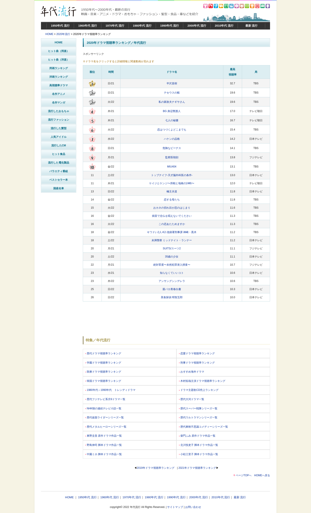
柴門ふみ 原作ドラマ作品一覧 (197, 435)
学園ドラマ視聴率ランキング (103, 362)
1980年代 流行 (142, 25)
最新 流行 (251, 25)
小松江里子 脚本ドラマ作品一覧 (198, 454)
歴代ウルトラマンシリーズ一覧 (198, 417)
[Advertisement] (58, 261)
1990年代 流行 (169, 25)
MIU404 (171, 166)
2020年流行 (63, 34)
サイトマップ (175, 507)
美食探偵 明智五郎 (172, 297)
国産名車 (58, 188)
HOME (49, 34)
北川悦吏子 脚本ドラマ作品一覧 (198, 445)
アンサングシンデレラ (172, 281)
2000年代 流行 (196, 25)
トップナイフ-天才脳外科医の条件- (172, 175)
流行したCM (58, 145)
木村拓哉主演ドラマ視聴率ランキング (202, 380)
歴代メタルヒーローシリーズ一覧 (105, 426)
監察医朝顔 (171, 157)
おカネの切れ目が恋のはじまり (171, 207)
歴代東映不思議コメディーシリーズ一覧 (203, 426)
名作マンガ (58, 102)
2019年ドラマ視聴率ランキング (155, 467)
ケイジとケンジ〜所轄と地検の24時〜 (171, 183)
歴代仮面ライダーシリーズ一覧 (104, 417)
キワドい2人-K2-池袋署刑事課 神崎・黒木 (171, 232)
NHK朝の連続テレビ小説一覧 (103, 408)
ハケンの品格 (172, 138)
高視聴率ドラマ (58, 85)
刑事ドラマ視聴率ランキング (197, 362)
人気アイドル (59, 136)
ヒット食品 (58, 154)
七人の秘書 (171, 120)
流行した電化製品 (58, 162)
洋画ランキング (58, 76)
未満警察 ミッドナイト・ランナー (172, 240)
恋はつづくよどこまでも (171, 129)
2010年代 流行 (224, 25)
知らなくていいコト (172, 272)
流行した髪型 (59, 128)
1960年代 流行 (87, 25)
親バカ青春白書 (172, 289)
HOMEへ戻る (262, 475)
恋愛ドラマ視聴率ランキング (197, 353)
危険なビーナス (172, 148)
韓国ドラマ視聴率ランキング (103, 380)
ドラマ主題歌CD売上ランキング (198, 390)
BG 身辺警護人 (172, 111)
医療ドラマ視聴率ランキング (103, 371)
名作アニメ (58, 94)
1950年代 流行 (60, 25)
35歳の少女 (171, 256)
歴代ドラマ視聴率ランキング (103, 353)
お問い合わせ (193, 507)
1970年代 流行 (115, 25)
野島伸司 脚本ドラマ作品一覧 (103, 445)
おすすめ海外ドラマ (191, 371)
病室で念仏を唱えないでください (172, 215)
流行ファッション (58, 119)
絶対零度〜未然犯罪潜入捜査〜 (171, 264)
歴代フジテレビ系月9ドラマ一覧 (105, 399)
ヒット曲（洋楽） (58, 59)
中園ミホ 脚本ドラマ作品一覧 (103, 454)
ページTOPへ (244, 475)
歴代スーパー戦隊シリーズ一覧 (198, 408)
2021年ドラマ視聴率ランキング (197, 467)
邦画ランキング (58, 68)
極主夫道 (172, 191)
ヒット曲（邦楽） (58, 51)
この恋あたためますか (172, 224)
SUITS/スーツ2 (172, 248)
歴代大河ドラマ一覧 (191, 399)
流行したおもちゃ (58, 111)
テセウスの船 (172, 92)
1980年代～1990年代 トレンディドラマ (110, 390)
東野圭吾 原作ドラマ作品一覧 (103, 435)
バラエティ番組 (58, 171)
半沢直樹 (172, 83)
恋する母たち (172, 199)
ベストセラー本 (58, 179)
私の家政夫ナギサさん (172, 101)
